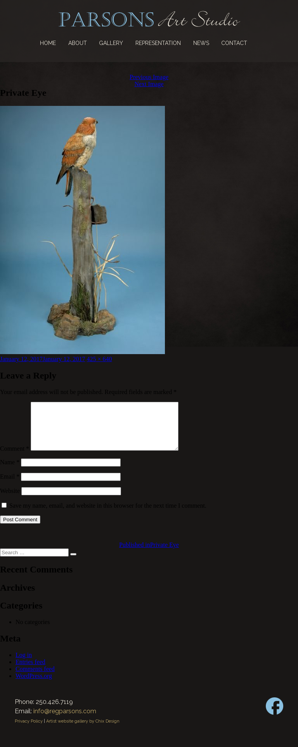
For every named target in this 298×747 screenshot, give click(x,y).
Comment (14, 458)
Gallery (111, 43)
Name (9, 471)
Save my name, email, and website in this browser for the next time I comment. (107, 515)
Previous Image (149, 77)
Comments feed (35, 678)
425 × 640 (99, 359)
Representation (158, 43)
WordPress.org (34, 685)
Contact (234, 43)
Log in (24, 664)
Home (48, 43)
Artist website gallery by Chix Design (83, 730)
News (201, 43)
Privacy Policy (29, 730)
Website (10, 500)
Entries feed (30, 671)
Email (9, 485)
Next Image (148, 84)
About (77, 43)
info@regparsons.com (64, 720)
